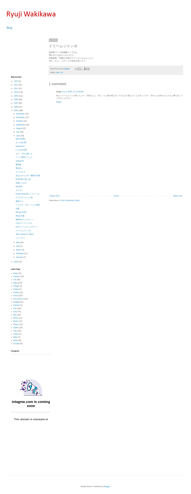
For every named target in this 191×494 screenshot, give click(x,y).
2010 (16, 92)
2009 (16, 96)
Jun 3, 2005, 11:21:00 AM (72, 92)
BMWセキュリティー (24, 219)
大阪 (17, 209)
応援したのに (21, 183)
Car (14, 280)
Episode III (20, 146)
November (20, 117)
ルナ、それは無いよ (24, 153)
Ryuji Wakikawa (31, 14)
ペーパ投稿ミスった (24, 157)
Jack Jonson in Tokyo (25, 234)
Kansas (16, 305)
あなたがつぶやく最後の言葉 (28, 175)
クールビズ (20, 172)
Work (15, 340)
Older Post (177, 196)
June (18, 136)
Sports (16, 327)
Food (15, 295)
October (19, 121)
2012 (16, 85)
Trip (14, 331)
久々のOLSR (21, 143)
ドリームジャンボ (23, 230)
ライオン (19, 190)
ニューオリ (20, 238)
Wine (15, 337)
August (19, 128)
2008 (16, 99)
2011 (16, 88)
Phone (16, 324)
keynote (19, 186)
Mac (15, 315)
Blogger (106, 486)
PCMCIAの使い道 (23, 179)
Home (116, 196)
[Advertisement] (115, 171)
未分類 (16, 343)
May (18, 242)
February (20, 253)
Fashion (16, 292)
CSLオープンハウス (24, 223)
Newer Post (54, 196)
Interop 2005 (21, 212)
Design (16, 286)
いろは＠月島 (21, 150)
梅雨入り (19, 201)
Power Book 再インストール (27, 194)
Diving (15, 289)
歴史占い (19, 168)
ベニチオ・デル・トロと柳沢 (28, 205)
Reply (58, 102)
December (20, 114)
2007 (16, 103)
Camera (16, 276)
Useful (16, 334)
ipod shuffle (20, 139)
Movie (15, 318)
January (19, 257)
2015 (16, 81)
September (21, 125)
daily (57, 72)
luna (15, 311)
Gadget (16, 302)
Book (15, 273)
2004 (16, 262)
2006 (16, 107)
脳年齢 (18, 164)
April (18, 246)
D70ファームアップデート (27, 227)
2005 (16, 110)
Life (61, 72)
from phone (18, 299)
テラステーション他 (24, 197)
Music (15, 321)
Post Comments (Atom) (70, 200)
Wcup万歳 (20, 216)
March (19, 250)
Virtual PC (20, 161)
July (18, 132)
